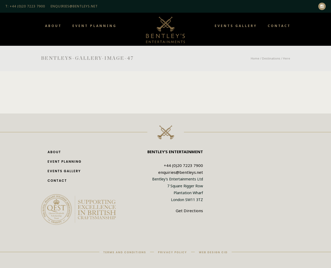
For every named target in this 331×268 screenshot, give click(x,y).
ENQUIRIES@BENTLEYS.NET (74, 6)
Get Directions (189, 210)
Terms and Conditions (124, 252)
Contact (279, 26)
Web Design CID (213, 252)
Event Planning (94, 26)
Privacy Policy (172, 252)
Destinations (271, 58)
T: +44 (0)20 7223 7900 (25, 6)
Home (255, 58)
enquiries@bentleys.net (180, 172)
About (53, 26)
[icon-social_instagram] (322, 6)
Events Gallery (236, 26)
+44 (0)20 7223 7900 (183, 165)
